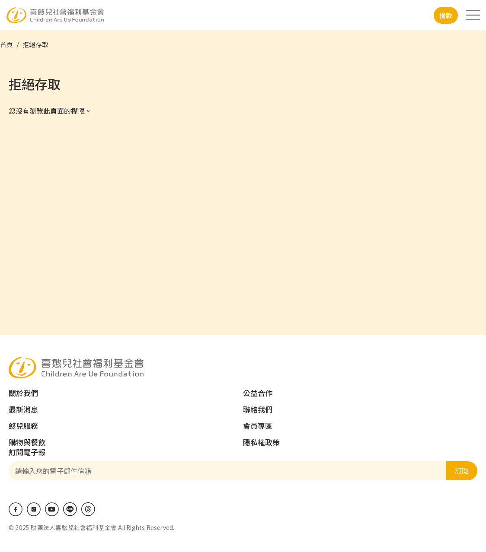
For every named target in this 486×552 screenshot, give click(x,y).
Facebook (15, 509)
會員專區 (257, 425)
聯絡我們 (257, 409)
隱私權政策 (261, 442)
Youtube (52, 509)
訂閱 (462, 470)
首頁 (6, 44)
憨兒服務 (23, 425)
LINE (70, 509)
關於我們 (23, 392)
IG (34, 509)
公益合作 (257, 392)
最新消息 (23, 409)
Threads (88, 509)
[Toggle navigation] (473, 15)
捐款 (445, 15)
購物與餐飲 (27, 442)
